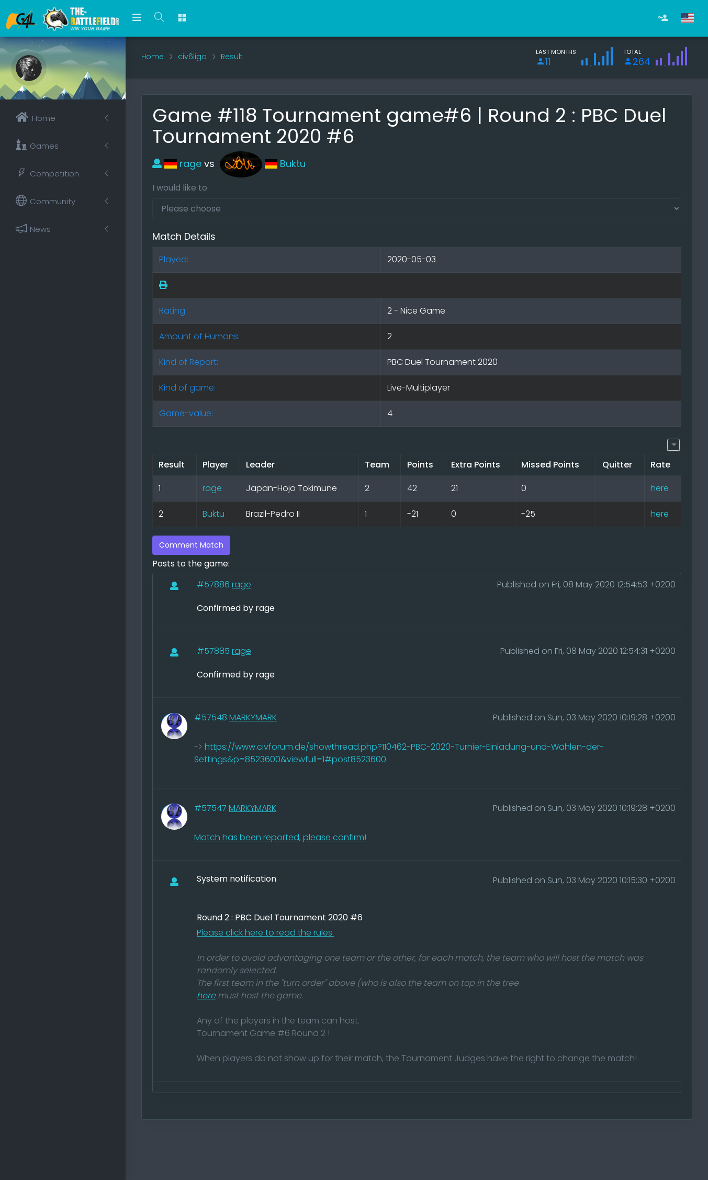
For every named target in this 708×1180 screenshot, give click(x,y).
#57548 (211, 717)
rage (176, 163)
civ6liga (192, 56)
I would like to (179, 188)
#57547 (211, 808)
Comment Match (191, 545)
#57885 (214, 651)
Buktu (263, 163)
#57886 (214, 584)
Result (232, 56)
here (659, 488)
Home (152, 56)
